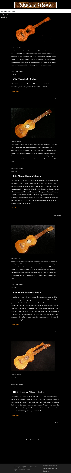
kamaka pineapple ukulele (26, 59)
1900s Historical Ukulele (23, 79)
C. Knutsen (43, 53)
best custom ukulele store (36, 50)
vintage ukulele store (45, 65)
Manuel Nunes (32, 156)
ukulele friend (27, 65)
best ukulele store (20, 53)
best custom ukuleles (48, 50)
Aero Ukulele (14, 50)
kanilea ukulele (38, 59)
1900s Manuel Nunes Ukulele (26, 176)
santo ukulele (14, 65)
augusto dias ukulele (24, 50)
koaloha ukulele (51, 59)
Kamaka (54, 56)
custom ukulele (50, 53)
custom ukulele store (16, 56)
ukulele (21, 65)
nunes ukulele (52, 62)
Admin (28, 470)
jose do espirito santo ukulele (44, 56)
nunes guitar (44, 62)
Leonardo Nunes (23, 62)
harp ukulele (32, 56)
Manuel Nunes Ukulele (34, 62)
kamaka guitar (15, 59)
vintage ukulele (35, 65)
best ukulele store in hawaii (33, 53)
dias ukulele (26, 56)
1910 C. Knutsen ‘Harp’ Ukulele (28, 392)
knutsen (44, 59)
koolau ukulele (15, 62)
